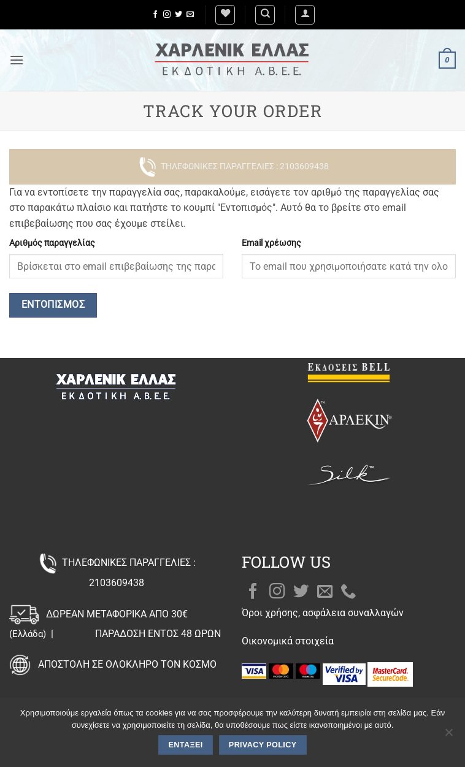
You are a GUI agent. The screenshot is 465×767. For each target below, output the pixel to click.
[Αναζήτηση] (265, 15)
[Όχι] (448, 736)
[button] (305, 15)
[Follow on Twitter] (178, 14)
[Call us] (348, 592)
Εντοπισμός (53, 304)
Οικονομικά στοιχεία (288, 641)
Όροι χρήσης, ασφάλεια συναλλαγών (323, 613)
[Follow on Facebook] (155, 14)
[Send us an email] (190, 14)
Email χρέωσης (271, 243)
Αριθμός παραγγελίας (52, 243)
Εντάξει (186, 745)
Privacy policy (263, 745)
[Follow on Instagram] (167, 14)
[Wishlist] (225, 15)
